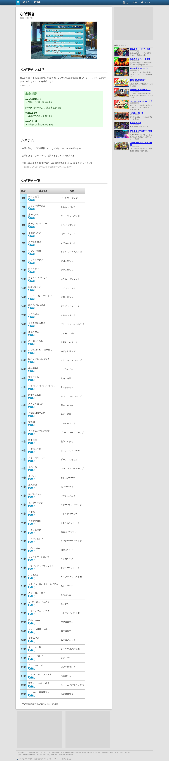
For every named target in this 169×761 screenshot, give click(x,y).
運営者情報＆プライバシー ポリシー (47, 759)
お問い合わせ (66, 759)
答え (33, 200)
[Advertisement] (39, 729)
